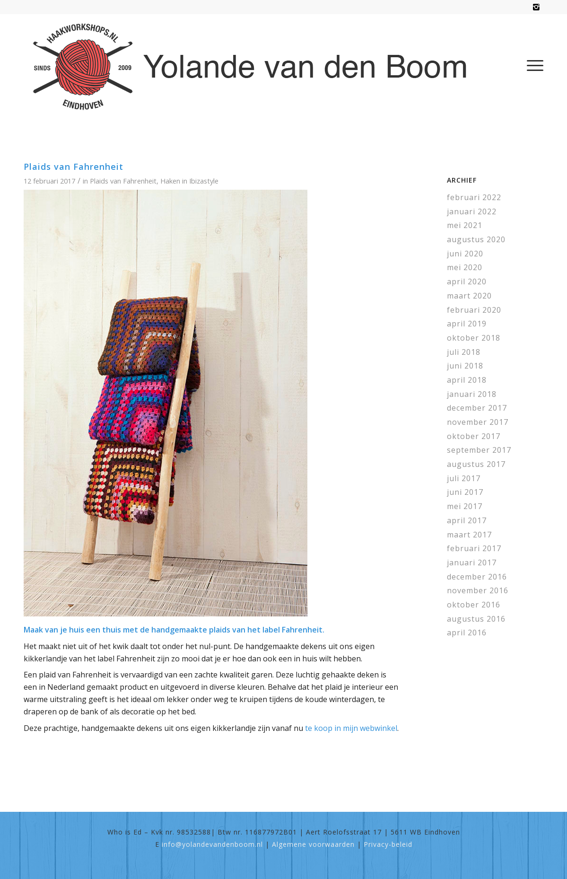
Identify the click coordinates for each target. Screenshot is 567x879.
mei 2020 (464, 267)
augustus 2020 (476, 239)
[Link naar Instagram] (536, 7)
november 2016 (477, 590)
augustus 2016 (476, 619)
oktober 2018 (473, 338)
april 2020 (467, 281)
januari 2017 (472, 562)
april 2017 (467, 520)
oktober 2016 (473, 604)
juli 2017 (463, 478)
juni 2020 (465, 253)
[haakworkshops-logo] (255, 65)
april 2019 (467, 323)
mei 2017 (464, 506)
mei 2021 (464, 225)
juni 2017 (465, 492)
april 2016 (467, 632)
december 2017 (477, 408)
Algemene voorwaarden (313, 844)
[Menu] (532, 65)
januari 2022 (472, 211)
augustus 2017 (476, 464)
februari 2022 (474, 197)
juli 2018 (463, 352)
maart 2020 (469, 295)
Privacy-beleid (388, 844)
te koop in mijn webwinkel (351, 728)
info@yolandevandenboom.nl (212, 844)
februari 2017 (474, 548)
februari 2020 (474, 310)
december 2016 (477, 576)
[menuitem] (532, 65)
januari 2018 (472, 394)
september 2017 (479, 450)
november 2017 (477, 422)
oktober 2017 (473, 436)
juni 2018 (465, 365)
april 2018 (467, 380)
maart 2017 (469, 534)
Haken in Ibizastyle (189, 180)
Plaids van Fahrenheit (73, 166)
